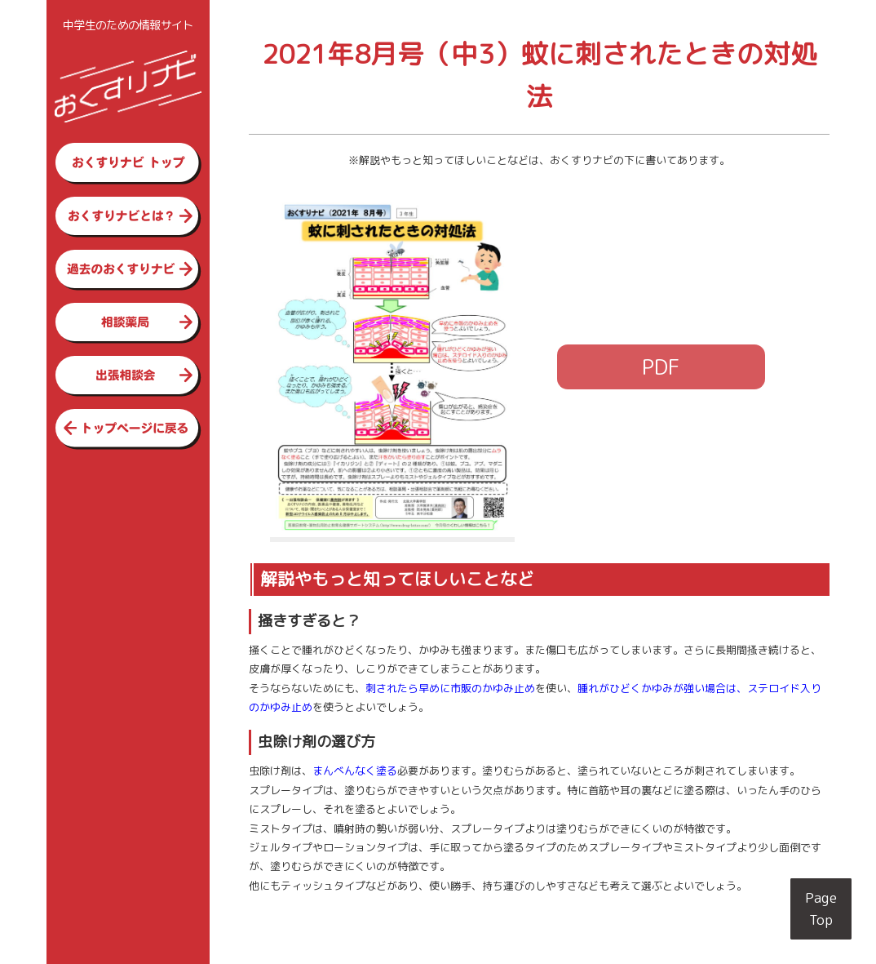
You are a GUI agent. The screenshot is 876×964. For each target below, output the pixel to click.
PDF (661, 366)
